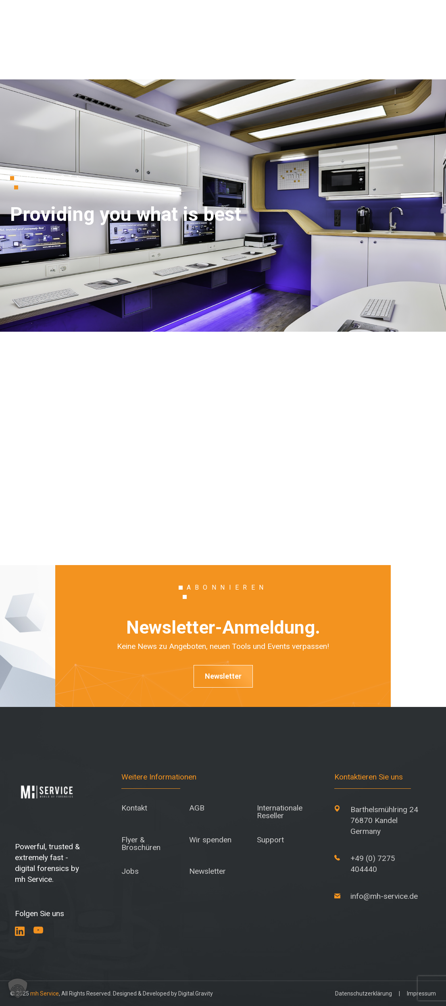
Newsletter (223, 676)
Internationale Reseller (279, 811)
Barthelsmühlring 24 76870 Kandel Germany (384, 820)
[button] (17, 988)
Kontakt (134, 808)
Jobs (130, 871)
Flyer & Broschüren (140, 843)
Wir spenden (210, 840)
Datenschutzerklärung (363, 993)
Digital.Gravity (195, 993)
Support (270, 840)
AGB (196, 808)
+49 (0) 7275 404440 (372, 864)
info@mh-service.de (384, 896)
